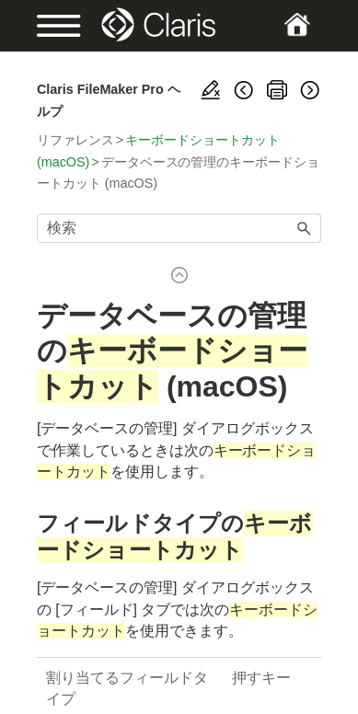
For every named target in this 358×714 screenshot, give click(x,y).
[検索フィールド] (179, 228)
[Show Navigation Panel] (50, 26)
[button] (304, 228)
